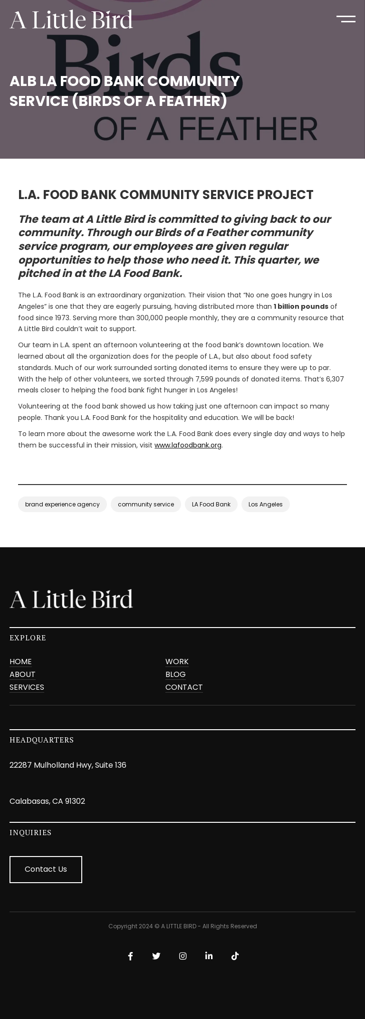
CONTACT (184, 688)
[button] (345, 19)
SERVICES (27, 688)
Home (21, 662)
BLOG (175, 675)
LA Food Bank (211, 504)
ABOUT (23, 675)
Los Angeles (266, 504)
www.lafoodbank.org (187, 445)
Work (177, 662)
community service (146, 504)
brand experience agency (62, 504)
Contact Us (46, 869)
